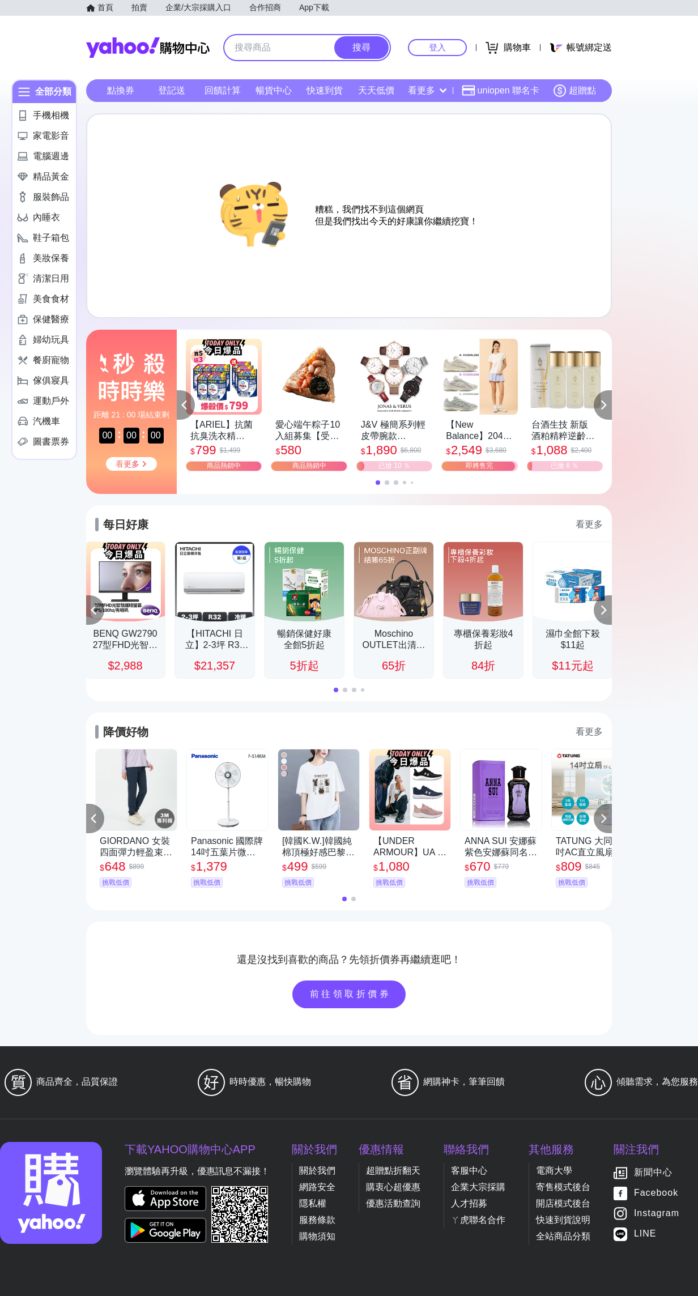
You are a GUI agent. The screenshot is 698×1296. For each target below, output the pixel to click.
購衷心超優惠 (393, 1187)
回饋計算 (223, 90)
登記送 (171, 90)
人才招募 (469, 1203)
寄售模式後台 (563, 1187)
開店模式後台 (563, 1203)
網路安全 (317, 1187)
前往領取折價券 (350, 994)
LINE (645, 1234)
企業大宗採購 (478, 1187)
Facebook (656, 1193)
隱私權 (312, 1203)
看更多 (427, 90)
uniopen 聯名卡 (500, 90)
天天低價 (376, 90)
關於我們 (317, 1170)
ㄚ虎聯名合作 (478, 1220)
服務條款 (317, 1220)
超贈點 (574, 90)
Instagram (656, 1213)
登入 (437, 47)
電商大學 (554, 1170)
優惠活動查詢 (393, 1203)
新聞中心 (653, 1173)
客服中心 (469, 1170)
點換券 (120, 90)
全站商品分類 (563, 1236)
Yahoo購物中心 (148, 47)
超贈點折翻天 (393, 1170)
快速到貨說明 (563, 1220)
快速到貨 (325, 90)
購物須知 (317, 1236)
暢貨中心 (274, 90)
